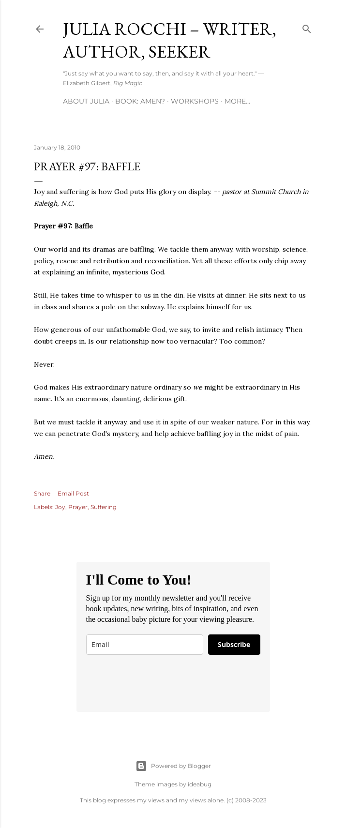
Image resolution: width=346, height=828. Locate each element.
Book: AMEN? (140, 101)
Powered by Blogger (173, 766)
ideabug (199, 784)
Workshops (195, 101)
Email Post (73, 493)
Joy (60, 507)
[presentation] (159, 683)
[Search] (307, 26)
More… (237, 101)
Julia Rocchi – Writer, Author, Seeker (169, 40)
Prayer (78, 507)
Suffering (103, 507)
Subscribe (234, 644)
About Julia (86, 101)
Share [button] (42, 493)
